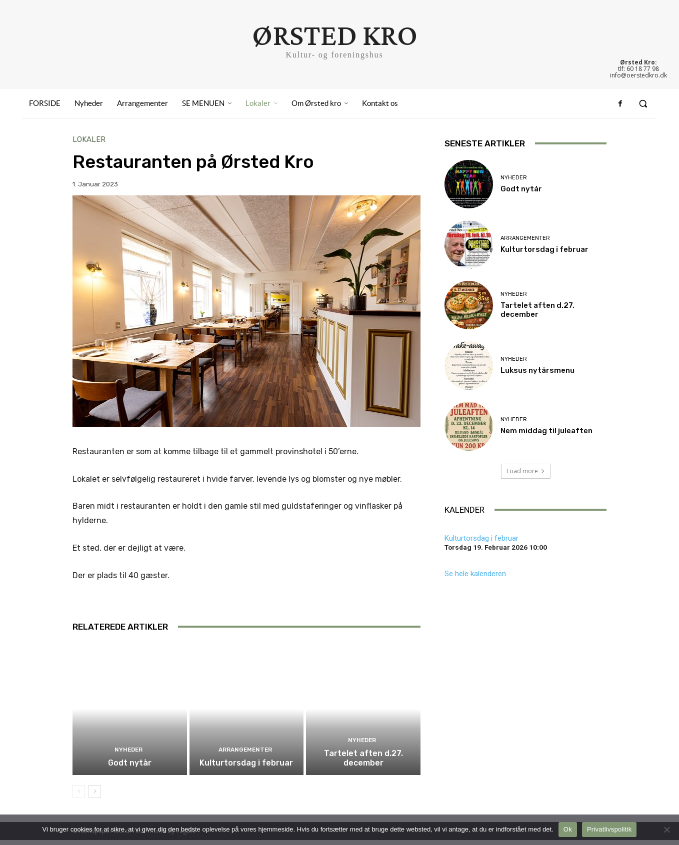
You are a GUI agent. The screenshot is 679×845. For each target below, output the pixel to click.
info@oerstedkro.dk (638, 75)
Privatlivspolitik (609, 829)
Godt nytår (129, 768)
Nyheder (129, 756)
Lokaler (89, 139)
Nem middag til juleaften (546, 430)
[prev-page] (78, 796)
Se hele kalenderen (475, 573)
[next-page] (94, 796)
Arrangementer (245, 756)
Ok (568, 829)
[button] (643, 104)
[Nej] (667, 830)
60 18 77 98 (642, 68)
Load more (525, 471)
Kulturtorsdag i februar (246, 768)
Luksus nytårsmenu (537, 370)
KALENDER (464, 510)
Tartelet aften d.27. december (363, 764)
